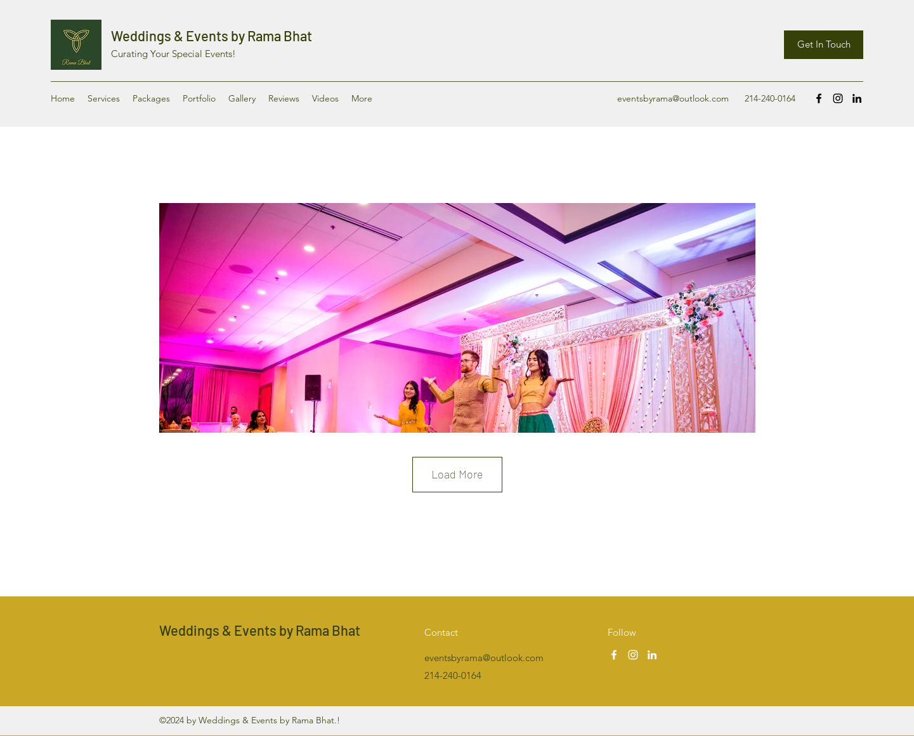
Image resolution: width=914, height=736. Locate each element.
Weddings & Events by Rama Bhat (211, 35)
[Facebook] (819, 98)
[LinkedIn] (857, 98)
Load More (457, 474)
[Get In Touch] (823, 44)
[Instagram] (838, 98)
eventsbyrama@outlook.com (673, 98)
